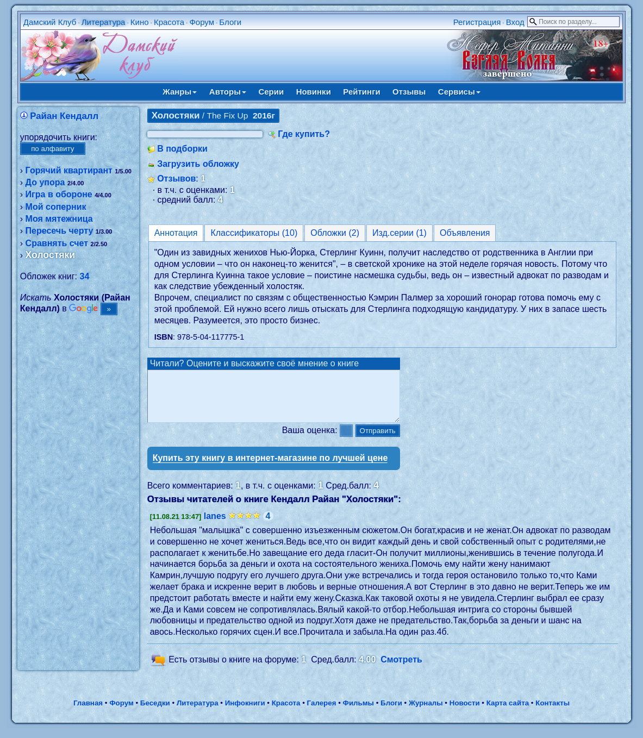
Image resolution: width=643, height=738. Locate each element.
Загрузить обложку (198, 163)
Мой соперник (56, 206)
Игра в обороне (59, 194)
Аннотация (176, 232)
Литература (104, 22)
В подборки (182, 148)
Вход (515, 22)
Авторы (227, 91)
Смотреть (401, 669)
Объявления (465, 232)
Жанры (180, 91)
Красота (169, 22)
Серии (271, 91)
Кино (139, 22)
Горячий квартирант (69, 170)
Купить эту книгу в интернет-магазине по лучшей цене (270, 467)
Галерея (321, 713)
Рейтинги (361, 91)
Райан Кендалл (64, 116)
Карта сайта (507, 713)
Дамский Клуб (50, 22)
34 (85, 276)
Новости (465, 713)
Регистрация (477, 22)
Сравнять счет (57, 243)
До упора (45, 182)
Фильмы (358, 713)
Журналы (426, 713)
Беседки (155, 713)
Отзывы (409, 91)
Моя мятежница (59, 218)
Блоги (230, 22)
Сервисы (459, 91)
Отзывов (176, 178)
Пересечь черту (59, 230)
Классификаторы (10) (253, 232)
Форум (201, 22)
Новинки (313, 91)
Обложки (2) (334, 232)
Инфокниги (245, 713)
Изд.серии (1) (399, 232)
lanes (215, 525)
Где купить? (304, 134)
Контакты (552, 713)
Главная (88, 713)
